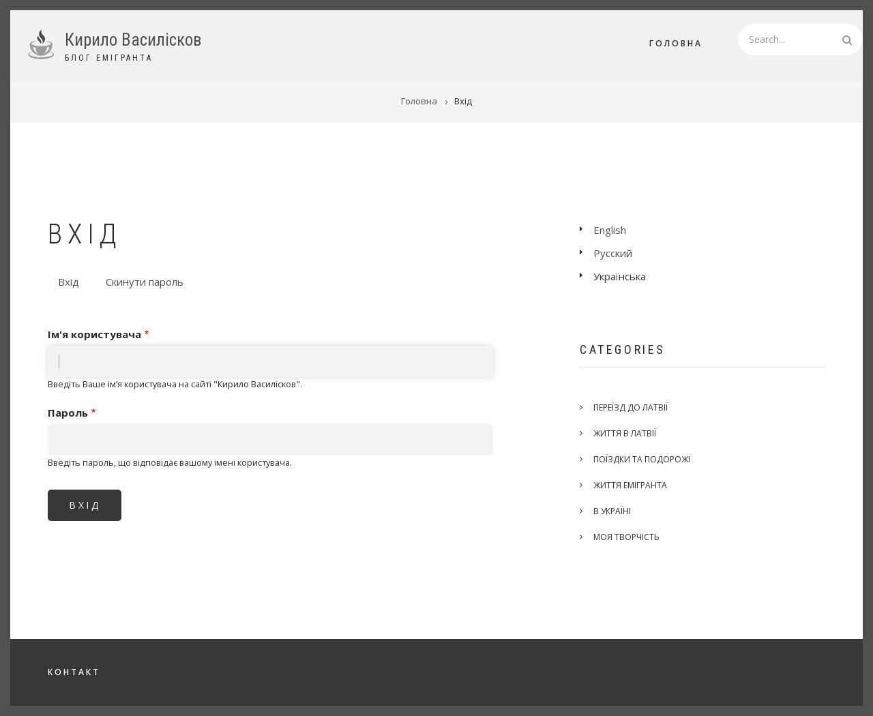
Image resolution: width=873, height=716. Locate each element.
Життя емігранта (630, 485)
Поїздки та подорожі (641, 459)
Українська (619, 276)
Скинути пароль (144, 281)
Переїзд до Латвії (630, 407)
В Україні (612, 511)
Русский (612, 253)
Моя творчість (626, 537)
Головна (675, 43)
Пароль (68, 412)
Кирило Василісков (133, 40)
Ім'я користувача (94, 334)
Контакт (74, 672)
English (609, 230)
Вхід (73, 282)
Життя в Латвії (624, 433)
